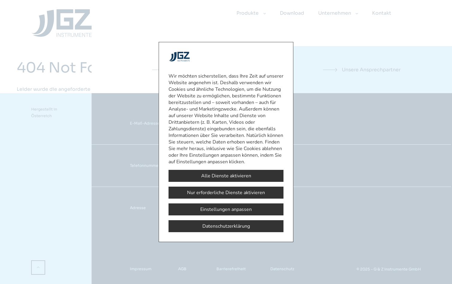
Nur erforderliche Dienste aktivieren (226, 192)
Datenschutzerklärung (226, 226)
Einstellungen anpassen (226, 209)
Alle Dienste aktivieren (226, 176)
